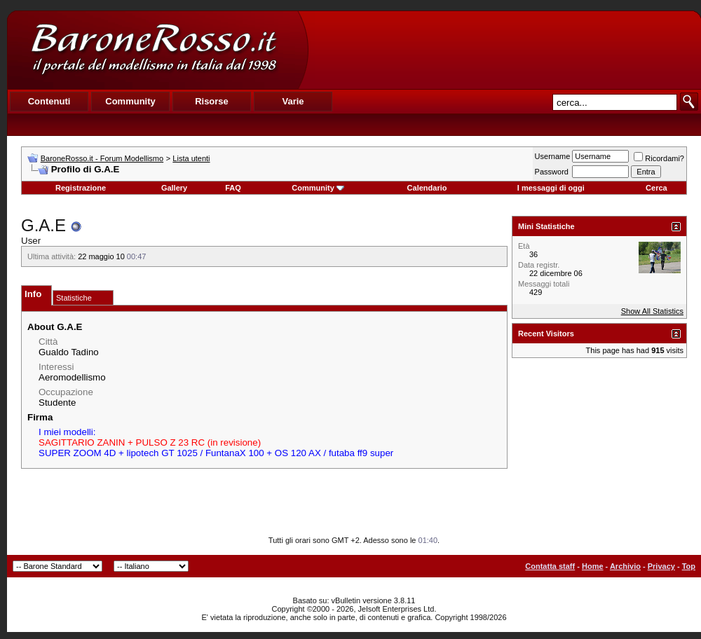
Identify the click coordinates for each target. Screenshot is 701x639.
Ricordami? (659, 158)
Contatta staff (550, 566)
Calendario (427, 188)
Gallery (174, 188)
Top (688, 566)
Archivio (625, 566)
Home (593, 566)
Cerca (656, 188)
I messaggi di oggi (551, 188)
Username (553, 156)
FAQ (233, 188)
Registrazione (80, 188)
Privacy (661, 566)
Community (318, 188)
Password (552, 171)
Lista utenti (191, 158)
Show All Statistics (652, 311)
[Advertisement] (504, 50)
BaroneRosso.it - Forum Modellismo (102, 158)
